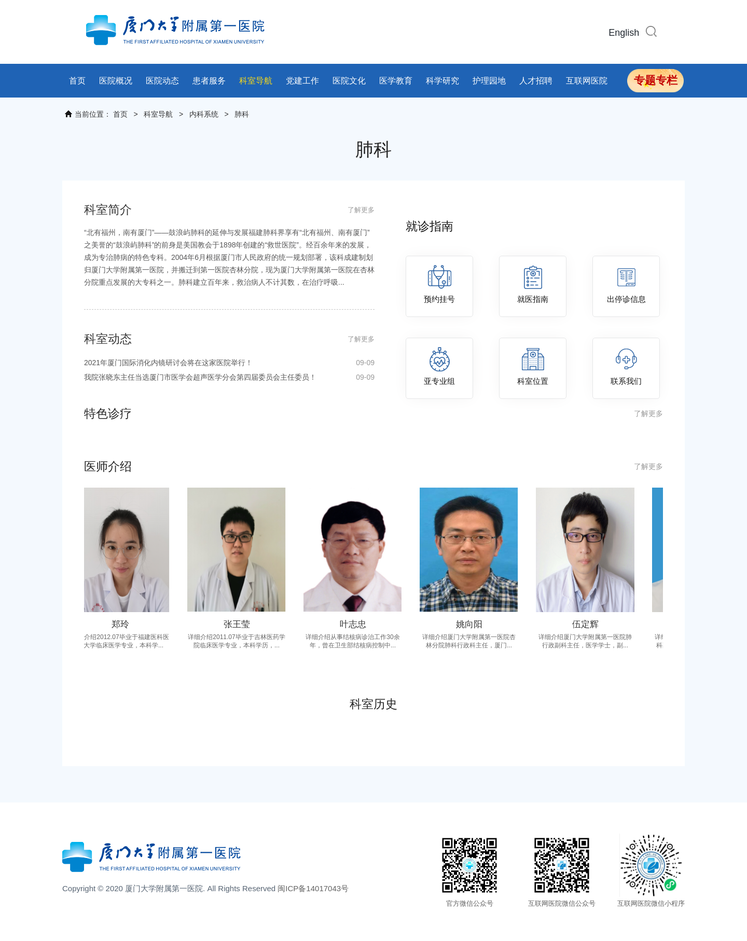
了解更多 (361, 210)
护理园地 (489, 80)
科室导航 (255, 80)
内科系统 (203, 114)
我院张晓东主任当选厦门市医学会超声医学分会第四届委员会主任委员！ (229, 377)
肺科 (241, 114)
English (623, 32)
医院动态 (162, 80)
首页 (77, 80)
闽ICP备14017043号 (313, 888)
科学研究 (442, 80)
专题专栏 (655, 80)
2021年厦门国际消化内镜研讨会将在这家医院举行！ (229, 362)
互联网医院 (586, 80)
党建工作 (302, 80)
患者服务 (209, 80)
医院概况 (115, 80)
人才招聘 (535, 80)
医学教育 (395, 80)
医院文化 (349, 80)
